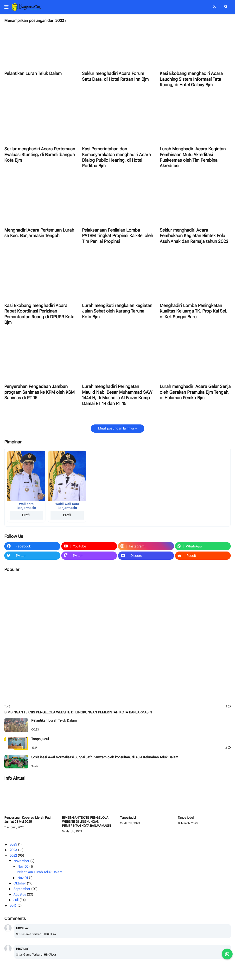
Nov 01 (23, 878)
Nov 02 (23, 866)
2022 (14, 855)
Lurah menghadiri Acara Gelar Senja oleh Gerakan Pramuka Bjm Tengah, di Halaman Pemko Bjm (195, 392)
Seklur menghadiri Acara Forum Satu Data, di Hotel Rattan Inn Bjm (115, 76)
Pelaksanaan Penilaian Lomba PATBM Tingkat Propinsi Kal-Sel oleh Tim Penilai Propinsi (117, 235)
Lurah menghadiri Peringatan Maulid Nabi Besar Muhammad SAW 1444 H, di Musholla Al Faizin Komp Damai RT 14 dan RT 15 (117, 395)
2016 (14, 905)
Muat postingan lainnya (116, 428)
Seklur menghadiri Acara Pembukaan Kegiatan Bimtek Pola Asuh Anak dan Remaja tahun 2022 (194, 235)
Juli (16, 900)
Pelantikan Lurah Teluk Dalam (33, 73)
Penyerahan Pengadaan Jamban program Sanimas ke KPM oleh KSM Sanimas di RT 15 (39, 392)
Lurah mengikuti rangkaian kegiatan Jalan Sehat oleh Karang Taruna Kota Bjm (117, 311)
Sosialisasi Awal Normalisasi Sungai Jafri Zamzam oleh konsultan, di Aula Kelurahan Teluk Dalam (104, 757)
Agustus (20, 894)
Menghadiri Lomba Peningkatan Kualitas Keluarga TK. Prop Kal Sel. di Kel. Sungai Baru (193, 311)
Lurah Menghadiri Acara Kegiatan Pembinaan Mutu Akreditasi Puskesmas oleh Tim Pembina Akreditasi (193, 157)
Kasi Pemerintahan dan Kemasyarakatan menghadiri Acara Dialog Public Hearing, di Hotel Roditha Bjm (116, 157)
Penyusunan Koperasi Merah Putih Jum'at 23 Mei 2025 (28, 820)
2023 (14, 850)
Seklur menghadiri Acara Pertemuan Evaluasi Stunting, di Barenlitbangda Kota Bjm (39, 154)
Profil (26, 515)
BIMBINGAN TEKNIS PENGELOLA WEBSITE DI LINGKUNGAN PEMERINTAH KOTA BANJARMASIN (78, 712)
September (22, 889)
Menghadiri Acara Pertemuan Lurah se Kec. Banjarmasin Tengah (39, 232)
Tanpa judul (40, 739)
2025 (14, 844)
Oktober (20, 883)
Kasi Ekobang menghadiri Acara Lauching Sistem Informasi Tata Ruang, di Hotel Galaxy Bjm (191, 79)
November (21, 861)
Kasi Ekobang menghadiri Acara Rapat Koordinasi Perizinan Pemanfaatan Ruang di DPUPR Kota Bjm (39, 314)
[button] (8, 7)
